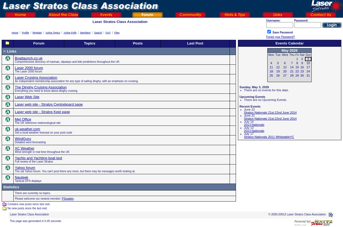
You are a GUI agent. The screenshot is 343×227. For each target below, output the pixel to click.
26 (278, 75)
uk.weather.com (27, 129)
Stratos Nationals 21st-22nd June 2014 (270, 112)
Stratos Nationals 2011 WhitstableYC (269, 137)
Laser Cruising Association (36, 77)
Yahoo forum (25, 168)
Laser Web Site (27, 97)
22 (297, 71)
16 (302, 67)
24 (308, 71)
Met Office (23, 119)
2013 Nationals (254, 124)
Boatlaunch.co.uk (28, 58)
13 (284, 67)
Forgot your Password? (280, 36)
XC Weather (24, 148)
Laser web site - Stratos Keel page (42, 112)
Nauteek (21, 177)
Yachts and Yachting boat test (38, 158)
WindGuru (23, 139)
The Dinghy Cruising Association (41, 87)
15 (297, 67)
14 (291, 67)
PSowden (68, 198)
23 (302, 71)
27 (284, 75)
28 (291, 75)
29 (297, 75)
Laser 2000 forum (29, 68)
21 (291, 71)
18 (271, 71)
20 (284, 71)
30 (302, 75)
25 (271, 75)
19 (278, 71)
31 (308, 75)
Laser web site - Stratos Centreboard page (49, 104)
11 (271, 67)
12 (278, 67)
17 (308, 67)
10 (308, 63)
